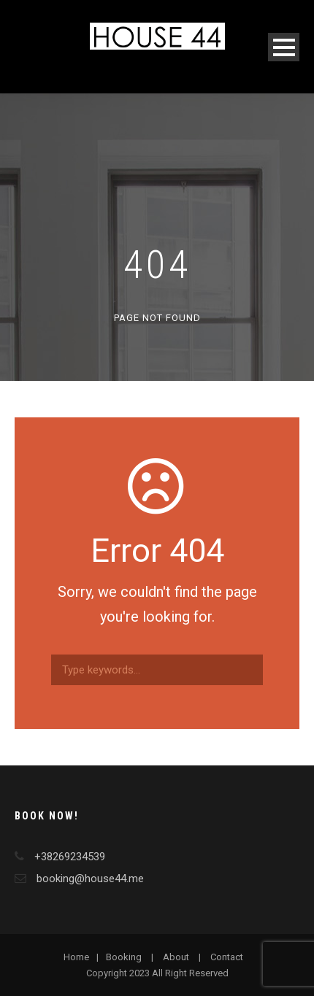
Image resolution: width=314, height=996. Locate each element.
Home (76, 956)
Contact (226, 956)
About (176, 956)
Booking (124, 956)
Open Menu (283, 47)
